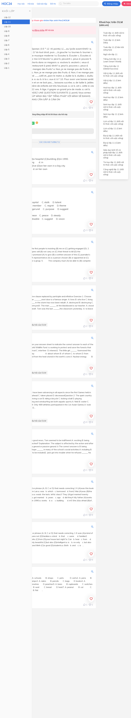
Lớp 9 (6, 31)
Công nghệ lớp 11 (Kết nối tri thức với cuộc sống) (113, 172)
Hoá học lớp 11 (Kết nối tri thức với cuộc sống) (112, 90)
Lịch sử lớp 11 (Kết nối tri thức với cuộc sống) (113, 122)
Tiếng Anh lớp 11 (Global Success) (111, 67)
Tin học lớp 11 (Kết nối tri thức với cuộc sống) (113, 163)
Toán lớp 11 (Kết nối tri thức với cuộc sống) (113, 34)
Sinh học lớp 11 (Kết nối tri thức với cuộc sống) (112, 107)
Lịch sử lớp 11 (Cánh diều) (112, 129)
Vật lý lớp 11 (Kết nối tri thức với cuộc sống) (113, 74)
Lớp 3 (6, 58)
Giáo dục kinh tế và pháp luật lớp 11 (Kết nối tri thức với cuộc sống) (112, 154)
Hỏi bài (31, 3)
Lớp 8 (6, 35)
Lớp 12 (7, 17)
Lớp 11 (7, 22)
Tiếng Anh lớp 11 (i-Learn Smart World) (112, 60)
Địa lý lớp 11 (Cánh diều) (112, 144)
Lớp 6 (6, 45)
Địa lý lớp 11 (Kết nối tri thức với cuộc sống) (113, 136)
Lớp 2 (6, 63)
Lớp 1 (6, 68)
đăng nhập (39, 30)
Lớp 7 (6, 40)
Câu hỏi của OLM (38, 324)
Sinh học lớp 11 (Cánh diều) (113, 115)
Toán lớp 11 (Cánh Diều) (111, 41)
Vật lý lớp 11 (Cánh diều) (112, 81)
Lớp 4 (6, 54)
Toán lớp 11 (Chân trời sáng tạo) (113, 48)
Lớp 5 (6, 49)
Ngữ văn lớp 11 (110, 54)
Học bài (21, 3)
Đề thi (53, 3)
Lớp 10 (7, 26)
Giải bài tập (42, 3)
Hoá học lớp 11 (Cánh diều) (113, 98)
